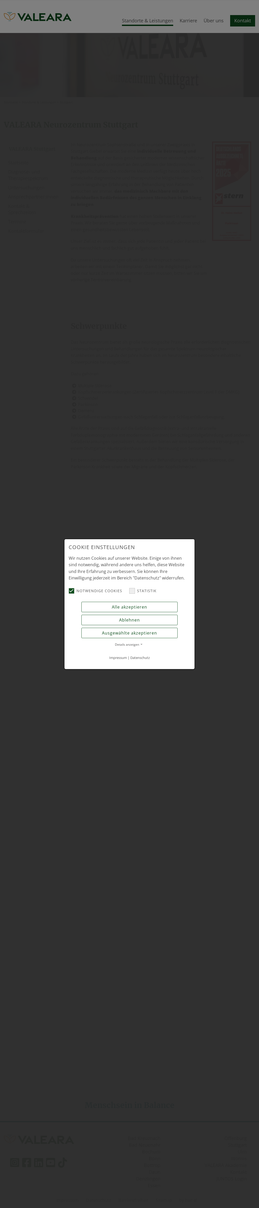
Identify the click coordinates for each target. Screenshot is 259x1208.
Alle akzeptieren (129, 607)
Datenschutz (140, 657)
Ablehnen (129, 620)
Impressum (118, 657)
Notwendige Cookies (95, 591)
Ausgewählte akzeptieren (129, 633)
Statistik (143, 591)
